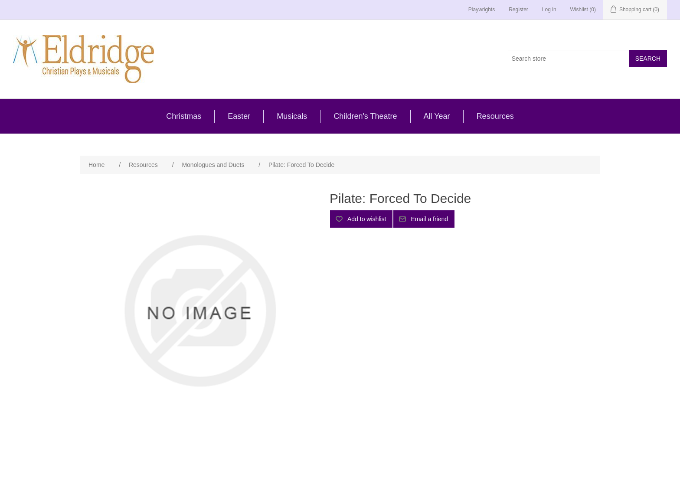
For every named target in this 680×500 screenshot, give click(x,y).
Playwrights (481, 10)
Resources (495, 116)
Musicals (292, 116)
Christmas (183, 116)
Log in (549, 10)
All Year (437, 116)
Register (518, 10)
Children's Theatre (365, 116)
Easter (239, 116)
